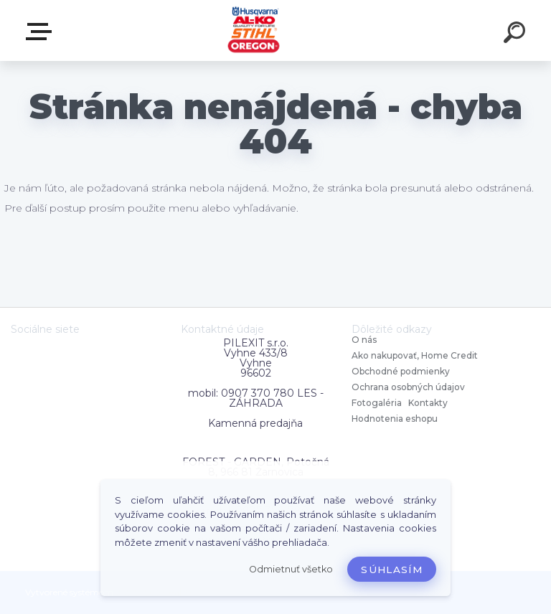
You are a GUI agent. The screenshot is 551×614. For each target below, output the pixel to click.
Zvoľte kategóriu (41, 31)
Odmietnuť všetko (291, 569)
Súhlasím (392, 569)
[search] (516, 34)
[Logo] (254, 30)
